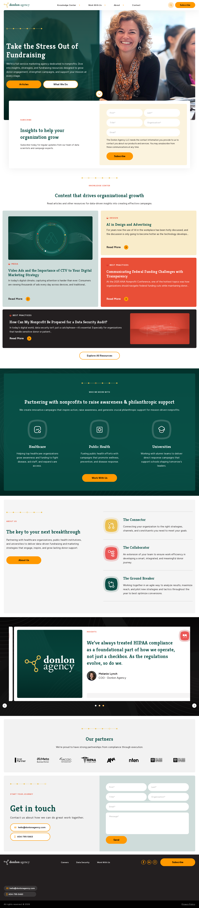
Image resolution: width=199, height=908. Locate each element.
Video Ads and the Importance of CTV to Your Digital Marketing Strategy (50, 272)
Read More (15, 298)
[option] (99, 664)
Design (114, 218)
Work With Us (99, 477)
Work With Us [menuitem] (95, 5)
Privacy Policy (188, 904)
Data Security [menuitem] (82, 862)
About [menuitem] (117, 5)
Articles (23, 84)
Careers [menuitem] (65, 862)
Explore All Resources (99, 355)
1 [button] (95, 705)
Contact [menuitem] (136, 5)
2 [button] (99, 705)
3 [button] (103, 705)
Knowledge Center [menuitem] (66, 5)
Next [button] (194, 705)
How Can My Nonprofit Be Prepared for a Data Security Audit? (58, 322)
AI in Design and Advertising (129, 224)
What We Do (60, 84)
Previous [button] (5, 705)
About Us (24, 560)
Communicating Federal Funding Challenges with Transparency (144, 273)
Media (14, 264)
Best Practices (119, 265)
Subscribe (185, 5)
